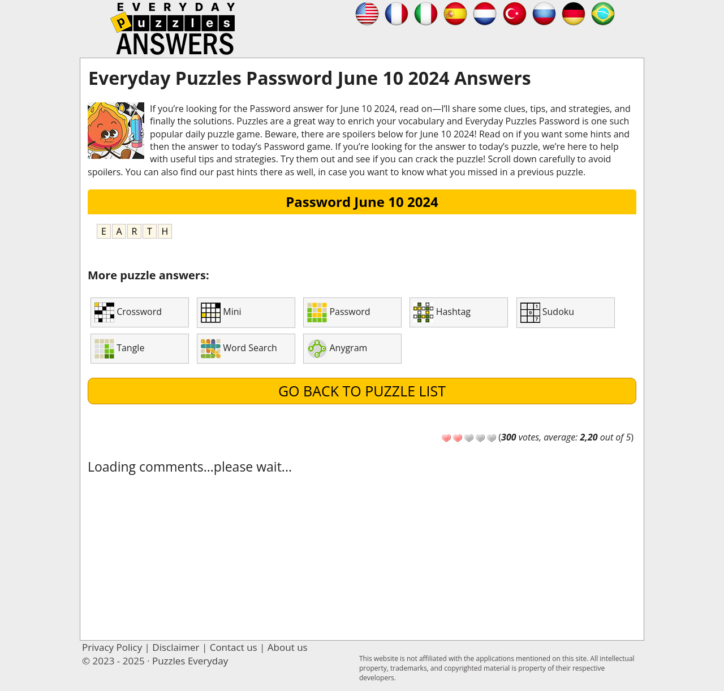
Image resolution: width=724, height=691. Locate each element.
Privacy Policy (112, 647)
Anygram (337, 349)
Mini (221, 313)
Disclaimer (175, 647)
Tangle (119, 349)
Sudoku (547, 313)
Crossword (128, 312)
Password (338, 312)
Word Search (239, 349)
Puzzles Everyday (190, 660)
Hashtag (442, 312)
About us (288, 647)
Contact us (233, 647)
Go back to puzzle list (362, 390)
